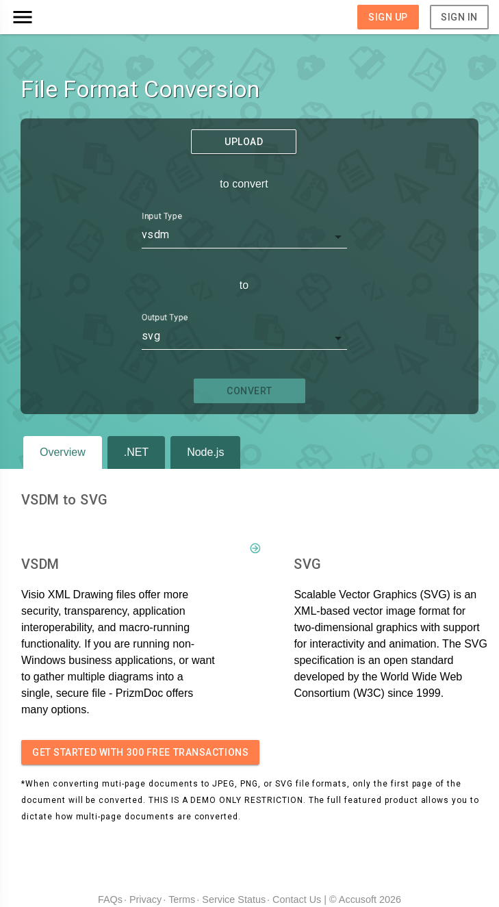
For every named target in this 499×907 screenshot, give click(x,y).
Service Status (234, 899)
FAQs (110, 899)
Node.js (205, 452)
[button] (70, 17)
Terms (181, 899)
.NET (136, 452)
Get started (140, 752)
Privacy (145, 899)
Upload (244, 141)
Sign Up (388, 17)
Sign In (459, 17)
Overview (63, 452)
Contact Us (296, 899)
